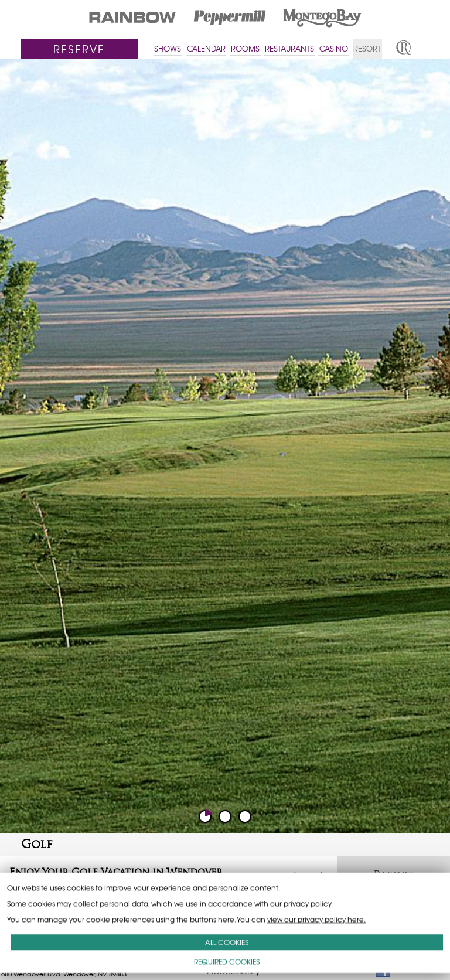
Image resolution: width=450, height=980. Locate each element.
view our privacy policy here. (316, 919)
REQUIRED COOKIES (227, 961)
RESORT (367, 49)
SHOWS (167, 49)
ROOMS (245, 49)
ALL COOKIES (226, 942)
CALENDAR (206, 49)
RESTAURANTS (289, 49)
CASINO (333, 49)
